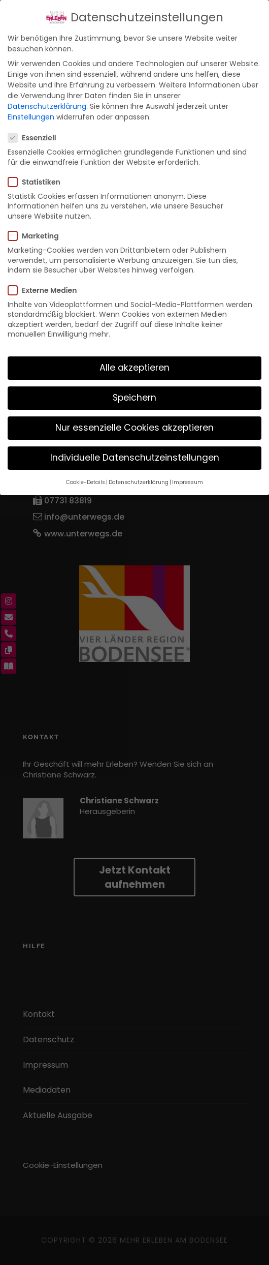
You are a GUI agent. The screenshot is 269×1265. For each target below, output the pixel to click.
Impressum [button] (187, 482)
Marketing (38, 236)
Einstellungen (31, 117)
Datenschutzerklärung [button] (139, 482)
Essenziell (36, 138)
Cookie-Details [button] (85, 482)
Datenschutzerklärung (47, 106)
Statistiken (38, 182)
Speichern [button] (134, 397)
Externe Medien (46, 290)
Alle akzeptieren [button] (134, 368)
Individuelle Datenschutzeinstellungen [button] (134, 457)
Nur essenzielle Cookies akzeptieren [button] (134, 427)
